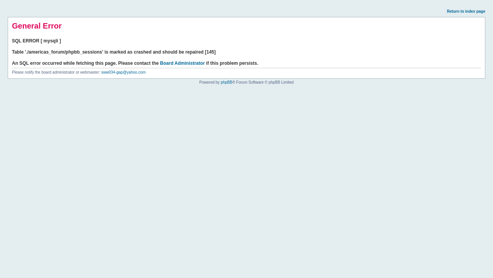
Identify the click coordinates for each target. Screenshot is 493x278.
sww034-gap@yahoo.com (123, 72)
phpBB (226, 82)
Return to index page (466, 11)
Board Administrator (182, 63)
